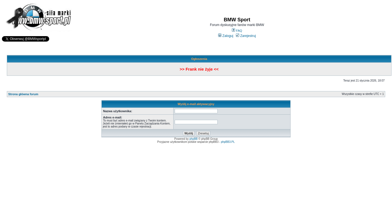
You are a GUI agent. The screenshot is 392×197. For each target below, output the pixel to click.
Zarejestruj (246, 36)
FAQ (237, 30)
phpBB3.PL (228, 141)
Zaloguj (225, 36)
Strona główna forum (23, 94)
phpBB (193, 138)
